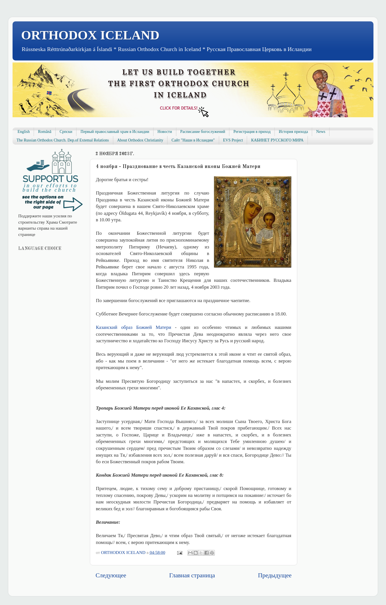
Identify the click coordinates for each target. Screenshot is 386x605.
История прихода (293, 132)
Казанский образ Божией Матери (133, 327)
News (320, 132)
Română (44, 132)
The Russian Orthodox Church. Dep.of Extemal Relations (63, 140)
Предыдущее (275, 575)
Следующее (111, 575)
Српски (66, 132)
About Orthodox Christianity (140, 140)
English (24, 132)
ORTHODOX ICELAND (90, 35)
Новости (164, 132)
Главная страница (192, 575)
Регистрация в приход (251, 132)
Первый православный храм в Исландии (114, 132)
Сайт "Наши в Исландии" (193, 140)
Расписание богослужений (202, 132)
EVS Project (233, 140)
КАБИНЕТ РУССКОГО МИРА (277, 140)
